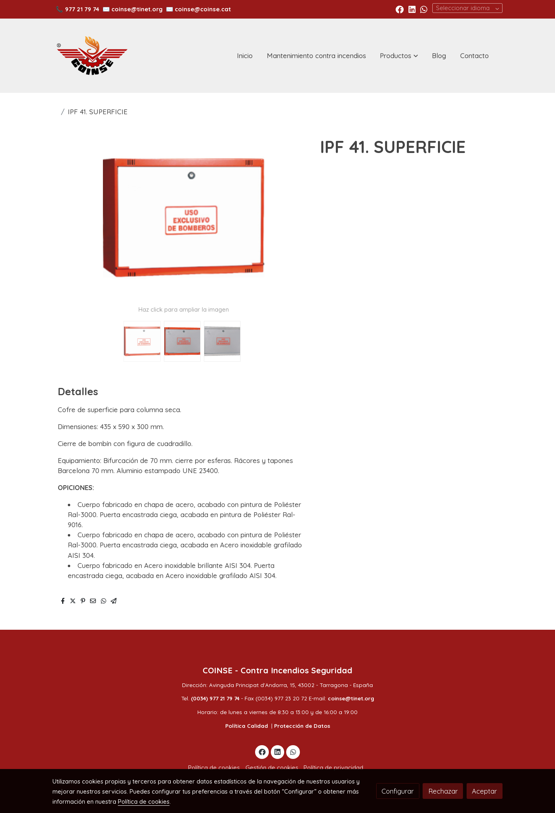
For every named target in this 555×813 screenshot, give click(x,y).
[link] (92, 56)
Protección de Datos (302, 726)
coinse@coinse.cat (203, 9)
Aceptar (484, 791)
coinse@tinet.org (137, 9)
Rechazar (443, 791)
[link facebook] (400, 9)
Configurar (397, 791)
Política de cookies (214, 767)
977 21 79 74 (82, 9)
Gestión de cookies (271, 767)
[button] (399, 56)
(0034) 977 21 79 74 (215, 698)
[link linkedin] (412, 9)
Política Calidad (246, 726)
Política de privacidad (333, 767)
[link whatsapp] (423, 9)
